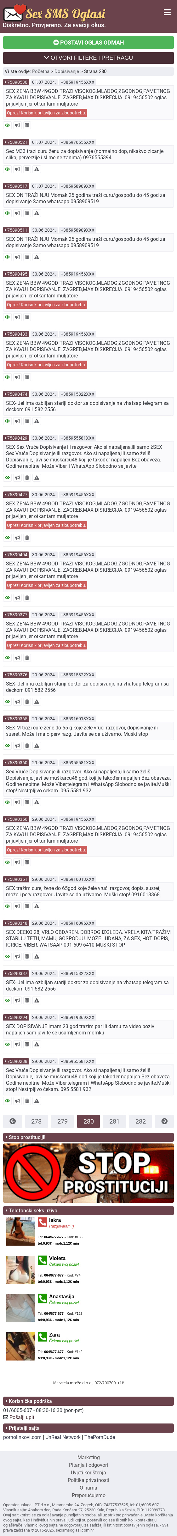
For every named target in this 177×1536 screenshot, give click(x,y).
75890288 (17, 1061)
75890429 (17, 438)
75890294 (17, 1017)
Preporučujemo (89, 1495)
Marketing (88, 1457)
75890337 (17, 973)
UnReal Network (63, 1437)
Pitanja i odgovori (88, 1465)
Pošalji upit (21, 1417)
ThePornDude (99, 1437)
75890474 (17, 394)
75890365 (17, 718)
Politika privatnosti (88, 1480)
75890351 (17, 879)
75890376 (17, 674)
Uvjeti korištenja (88, 1473)
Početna (40, 71)
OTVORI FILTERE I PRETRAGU (88, 58)
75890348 (17, 923)
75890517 (17, 186)
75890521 (17, 142)
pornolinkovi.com (22, 1437)
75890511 (17, 230)
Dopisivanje (66, 71)
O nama (88, 1488)
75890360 (17, 762)
